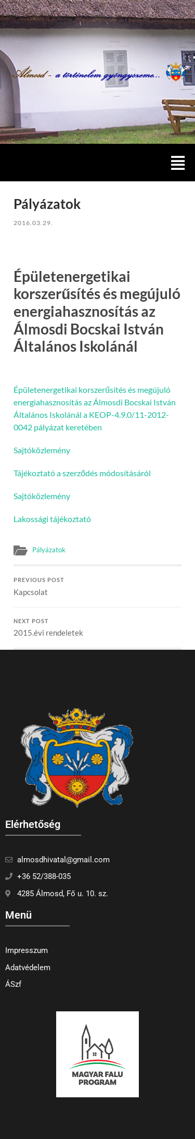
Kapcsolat (97, 587)
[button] (177, 162)
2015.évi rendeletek (97, 628)
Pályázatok (49, 550)
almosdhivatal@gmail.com (63, 859)
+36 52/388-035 (44, 876)
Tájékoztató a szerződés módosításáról (82, 473)
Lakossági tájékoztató (52, 519)
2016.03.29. (33, 223)
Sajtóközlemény (42, 450)
